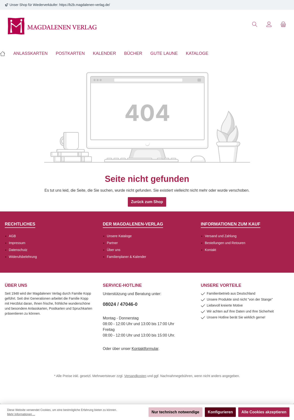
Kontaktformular (145, 349)
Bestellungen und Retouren (225, 243)
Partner (112, 243)
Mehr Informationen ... (21, 414)
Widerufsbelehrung (23, 257)
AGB (12, 236)
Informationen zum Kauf (230, 224)
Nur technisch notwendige (175, 412)
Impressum (17, 243)
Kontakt (210, 250)
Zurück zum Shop (147, 202)
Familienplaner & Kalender (126, 257)
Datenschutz (18, 250)
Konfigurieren (220, 412)
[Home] (4, 53)
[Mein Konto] (269, 24)
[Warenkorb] (283, 24)
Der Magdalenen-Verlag (133, 224)
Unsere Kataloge (119, 236)
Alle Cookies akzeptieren (263, 412)
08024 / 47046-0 (120, 304)
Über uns (113, 250)
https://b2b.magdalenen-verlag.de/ (84, 5)
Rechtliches (20, 224)
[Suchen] (255, 24)
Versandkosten (135, 376)
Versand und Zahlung (221, 236)
